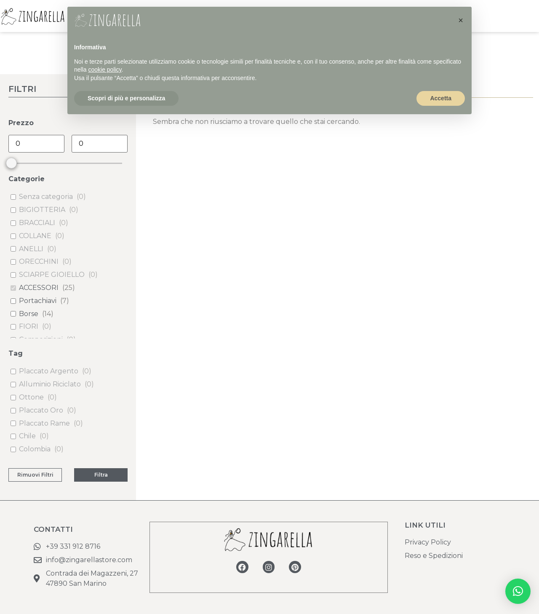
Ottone (31, 397)
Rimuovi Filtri (35, 475)
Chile (27, 436)
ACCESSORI (39, 288)
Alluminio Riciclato (50, 384)
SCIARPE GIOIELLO (52, 275)
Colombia (35, 449)
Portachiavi (37, 301)
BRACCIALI (37, 223)
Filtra (101, 475)
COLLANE (35, 236)
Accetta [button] (440, 98)
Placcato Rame (44, 423)
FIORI (28, 326)
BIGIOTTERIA (42, 210)
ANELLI (31, 249)
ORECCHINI (39, 261)
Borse (28, 314)
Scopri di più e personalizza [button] (126, 98)
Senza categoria (46, 197)
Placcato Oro (41, 410)
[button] (518, 591)
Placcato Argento (48, 371)
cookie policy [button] (104, 69)
